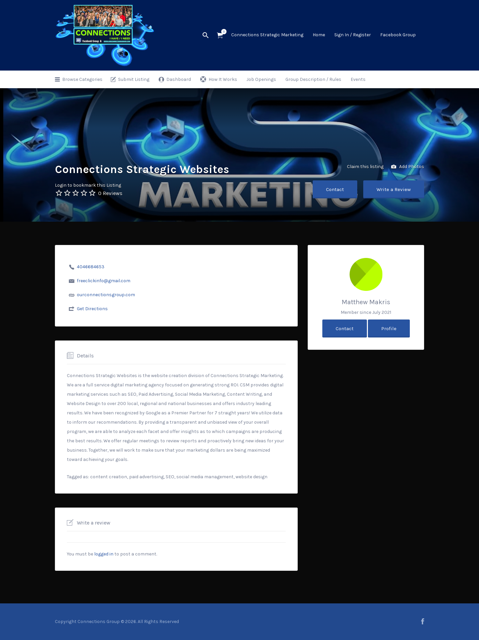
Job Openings (261, 79)
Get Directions (92, 309)
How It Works (223, 79)
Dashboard (178, 79)
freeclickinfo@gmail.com (103, 281)
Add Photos (407, 167)
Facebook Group (398, 35)
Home (319, 35)
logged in (103, 554)
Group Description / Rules (313, 79)
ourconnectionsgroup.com (106, 295)
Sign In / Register (352, 35)
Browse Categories (82, 79)
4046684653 (90, 267)
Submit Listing (133, 79)
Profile (389, 328)
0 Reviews (110, 193)
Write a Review (394, 189)
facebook (422, 621)
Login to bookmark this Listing (88, 185)
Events (358, 79)
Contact (335, 189)
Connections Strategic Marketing (267, 35)
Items (222, 31)
